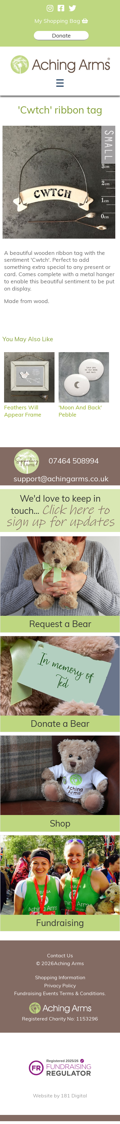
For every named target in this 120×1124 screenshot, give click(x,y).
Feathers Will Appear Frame (29, 407)
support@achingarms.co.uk (60, 478)
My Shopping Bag (61, 20)
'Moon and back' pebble (84, 407)
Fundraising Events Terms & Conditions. (60, 993)
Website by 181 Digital (60, 1095)
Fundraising (60, 922)
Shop (60, 823)
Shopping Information (60, 977)
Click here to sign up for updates (60, 516)
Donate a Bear (60, 723)
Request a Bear (60, 623)
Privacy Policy (60, 985)
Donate (61, 35)
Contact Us (60, 955)
